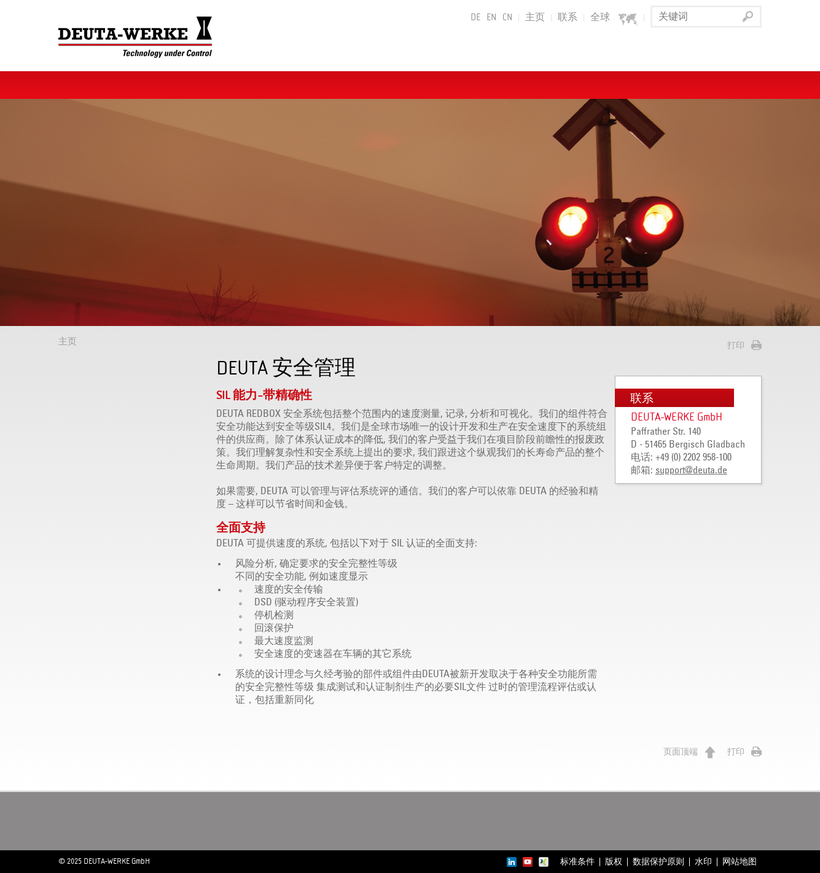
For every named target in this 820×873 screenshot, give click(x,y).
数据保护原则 (658, 862)
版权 (613, 862)
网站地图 (739, 862)
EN (491, 18)
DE (475, 18)
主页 (535, 18)
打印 (735, 345)
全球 (614, 18)
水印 (703, 862)
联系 (567, 18)
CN (507, 18)
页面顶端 (680, 752)
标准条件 (577, 862)
